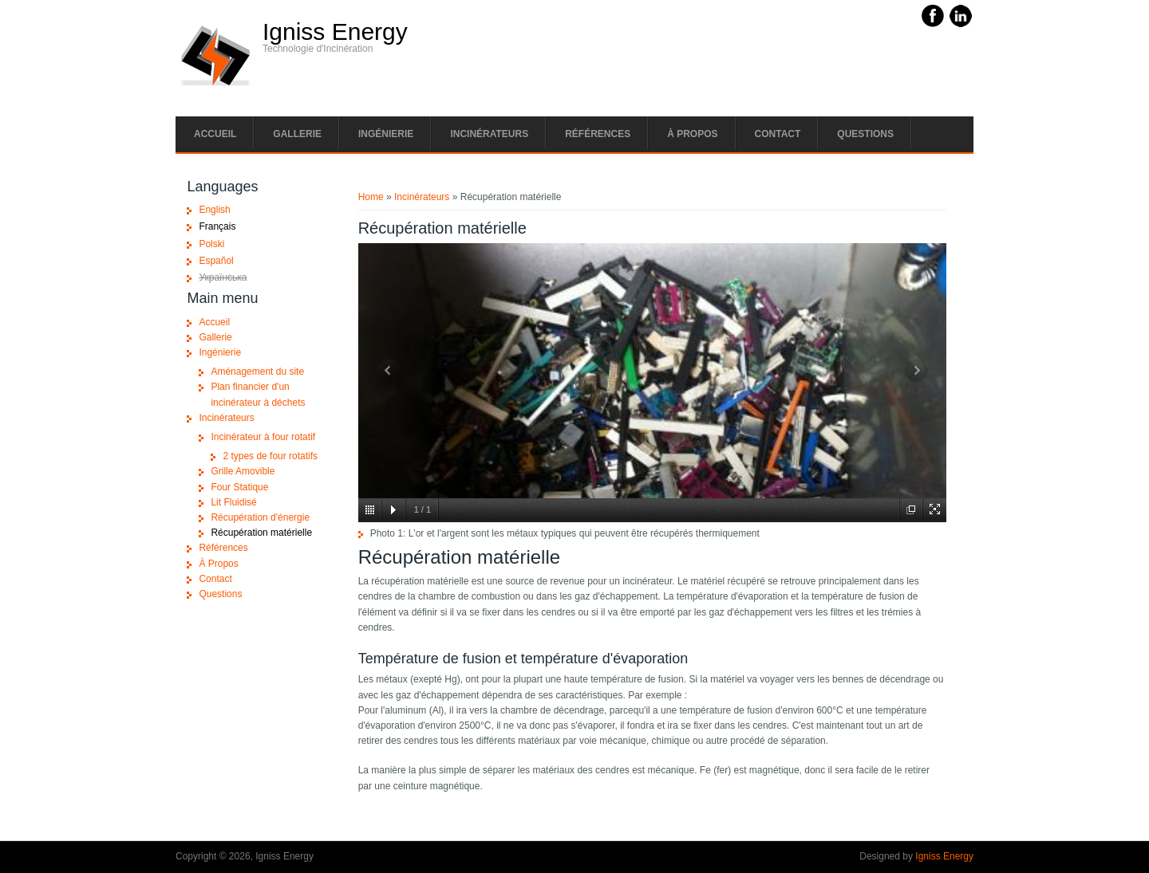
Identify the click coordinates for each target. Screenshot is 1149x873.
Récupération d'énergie (260, 517)
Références (597, 134)
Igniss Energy (335, 32)
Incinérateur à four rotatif (263, 436)
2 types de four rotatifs (270, 456)
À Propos (692, 134)
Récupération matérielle (261, 532)
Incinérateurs (489, 134)
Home (371, 197)
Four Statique (239, 487)
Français (217, 226)
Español (216, 260)
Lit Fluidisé (233, 502)
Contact (778, 134)
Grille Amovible (242, 471)
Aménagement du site (257, 371)
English (214, 209)
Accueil (215, 134)
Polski (211, 244)
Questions (865, 134)
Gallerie (297, 134)
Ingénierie (385, 134)
